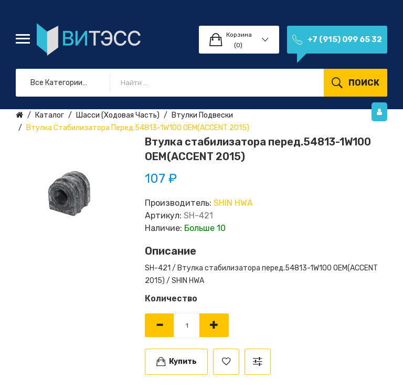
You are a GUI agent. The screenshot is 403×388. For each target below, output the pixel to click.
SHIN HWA (233, 203)
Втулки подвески (202, 115)
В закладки (226, 362)
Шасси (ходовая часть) (118, 115)
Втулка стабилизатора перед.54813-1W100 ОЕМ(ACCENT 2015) (137, 127)
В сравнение (258, 362)
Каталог (49, 115)
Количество (171, 298)
